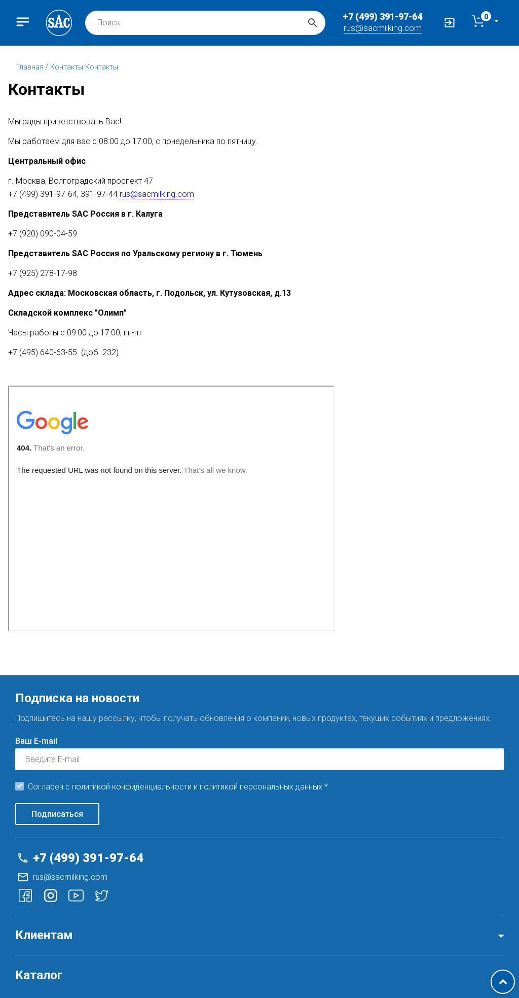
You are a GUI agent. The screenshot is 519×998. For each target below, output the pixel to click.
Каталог (38, 975)
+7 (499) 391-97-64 (382, 16)
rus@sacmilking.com (383, 28)
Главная (30, 67)
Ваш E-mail (36, 741)
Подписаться (57, 814)
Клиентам (44, 935)
